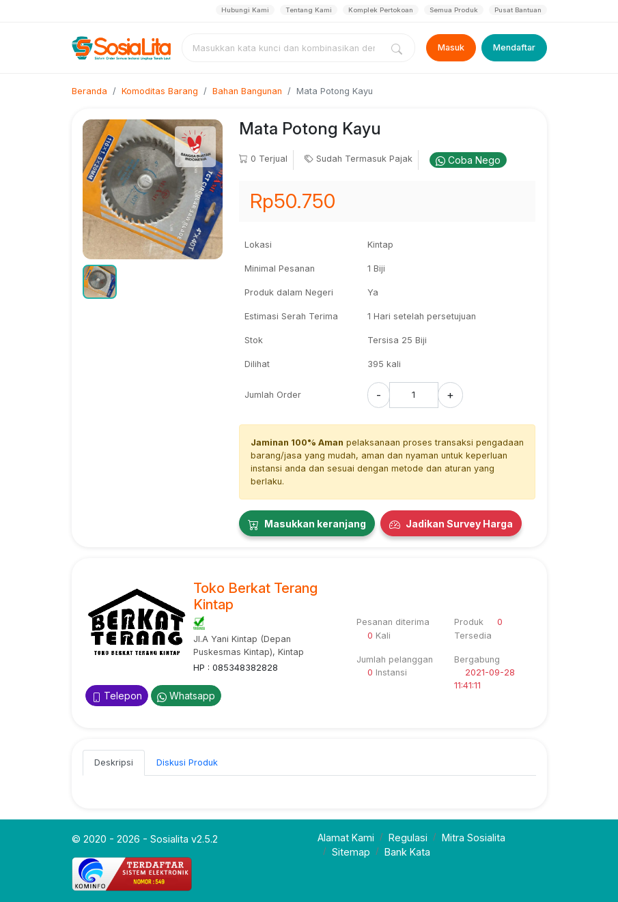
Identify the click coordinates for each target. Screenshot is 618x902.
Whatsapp (186, 695)
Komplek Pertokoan (380, 10)
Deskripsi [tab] (113, 762)
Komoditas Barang (160, 91)
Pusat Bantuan (518, 10)
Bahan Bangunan (247, 91)
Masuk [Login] (451, 47)
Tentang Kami (308, 10)
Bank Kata (407, 852)
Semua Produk (454, 10)
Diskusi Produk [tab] (187, 762)
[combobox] (284, 47)
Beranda (89, 91)
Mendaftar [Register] (514, 47)
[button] (100, 282)
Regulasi (408, 837)
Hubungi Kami (245, 10)
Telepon (117, 695)
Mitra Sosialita (473, 837)
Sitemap (351, 852)
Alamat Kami (346, 837)
